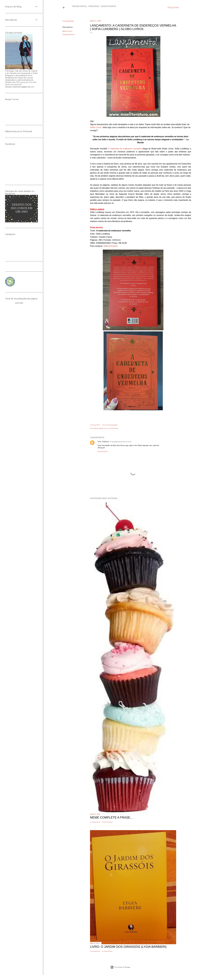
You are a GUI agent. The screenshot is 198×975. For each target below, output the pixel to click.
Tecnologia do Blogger (120, 967)
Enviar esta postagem (110, 425)
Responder (103, 451)
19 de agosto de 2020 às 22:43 (120, 442)
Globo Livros (95, 127)
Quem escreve (107, 6)
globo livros (67, 31)
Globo (106, 246)
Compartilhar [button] (68, 21)
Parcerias (93, 6)
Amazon (114, 246)
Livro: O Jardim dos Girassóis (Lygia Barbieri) (128, 946)
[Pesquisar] (173, 8)
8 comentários (107, 822)
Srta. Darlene (103, 441)
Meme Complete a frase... (111, 817)
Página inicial (78, 6)
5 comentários (107, 951)
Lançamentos (68, 34)
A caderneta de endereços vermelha (125, 149)
